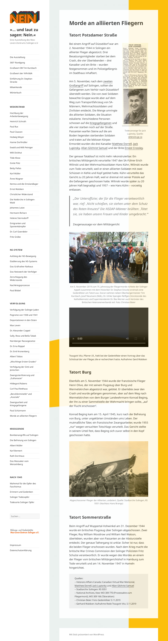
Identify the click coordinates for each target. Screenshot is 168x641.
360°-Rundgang (17, 62)
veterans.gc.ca (135, 136)
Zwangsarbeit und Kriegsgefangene (18, 404)
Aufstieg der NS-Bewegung (23, 256)
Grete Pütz (15, 163)
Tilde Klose (15, 157)
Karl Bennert (16, 450)
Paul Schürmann (18, 410)
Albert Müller (16, 445)
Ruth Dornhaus (17, 455)
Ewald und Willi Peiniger (21, 147)
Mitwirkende (16, 87)
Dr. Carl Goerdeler (18, 231)
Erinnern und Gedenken (21, 491)
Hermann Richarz (18, 212)
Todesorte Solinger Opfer (22, 502)
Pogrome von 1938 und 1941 (24, 314)
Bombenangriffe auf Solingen (24, 435)
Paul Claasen (16, 131)
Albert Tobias (16, 356)
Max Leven (15, 325)
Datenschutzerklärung (20, 550)
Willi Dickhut (16, 152)
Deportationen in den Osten (23, 320)
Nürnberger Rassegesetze (22, 341)
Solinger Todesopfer (19, 497)
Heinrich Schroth (18, 121)
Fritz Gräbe (15, 236)
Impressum (15, 545)
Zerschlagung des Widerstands (18, 278)
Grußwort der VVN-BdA (21, 73)
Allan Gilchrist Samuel (94, 148)
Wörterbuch (15, 92)
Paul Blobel (15, 290)
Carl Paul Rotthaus (19, 388)
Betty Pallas (15, 168)
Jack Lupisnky (100, 585)
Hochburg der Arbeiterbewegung (19, 115)
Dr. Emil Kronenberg (19, 351)
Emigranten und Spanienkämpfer (18, 225)
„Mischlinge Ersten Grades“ (23, 361)
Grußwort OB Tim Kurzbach (23, 67)
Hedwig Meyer (17, 137)
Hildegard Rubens (18, 383)
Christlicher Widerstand (21, 194)
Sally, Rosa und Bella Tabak (23, 335)
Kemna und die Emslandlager (24, 183)
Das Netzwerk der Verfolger (23, 271)
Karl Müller (15, 173)
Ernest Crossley (134, 148)
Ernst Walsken (17, 189)
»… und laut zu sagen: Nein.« (24, 32)
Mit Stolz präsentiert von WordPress (86, 634)
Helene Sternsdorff (19, 218)
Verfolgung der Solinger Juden (24, 309)
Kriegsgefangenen (100, 123)
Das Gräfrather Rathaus (21, 266)
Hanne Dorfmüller (18, 142)
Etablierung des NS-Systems (23, 261)
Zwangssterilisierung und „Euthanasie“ (22, 377)
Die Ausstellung (17, 57)
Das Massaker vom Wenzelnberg (19, 463)
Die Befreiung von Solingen (23, 440)
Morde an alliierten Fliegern (23, 415)
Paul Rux (14, 126)
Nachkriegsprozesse (20, 285)
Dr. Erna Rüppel (17, 346)
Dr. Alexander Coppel (20, 330)
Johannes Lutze (17, 207)
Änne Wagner (16, 178)
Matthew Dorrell (122, 143)
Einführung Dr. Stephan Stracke (21, 80)
